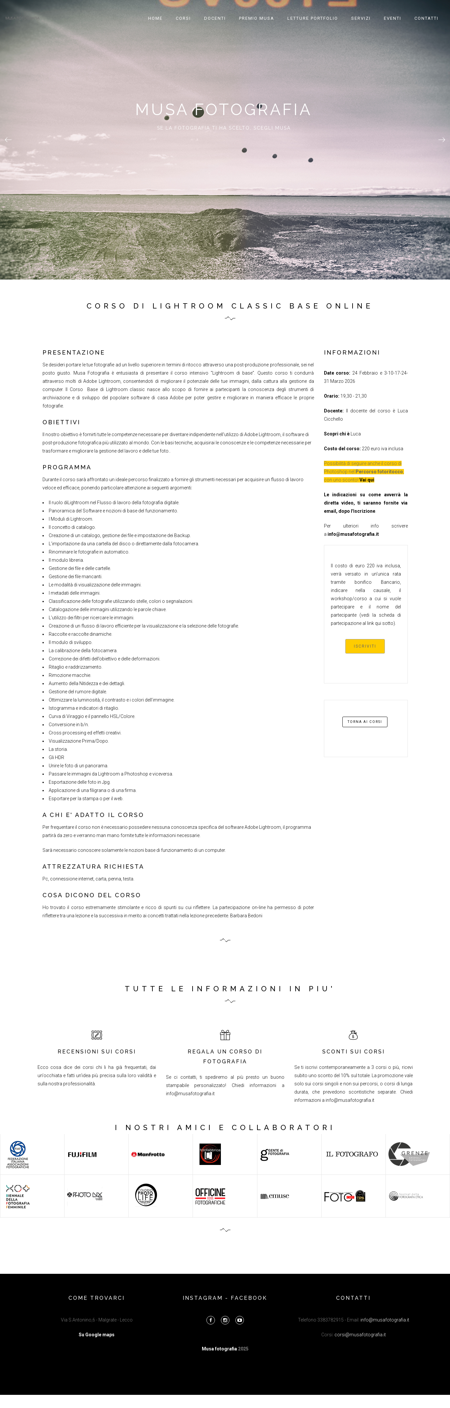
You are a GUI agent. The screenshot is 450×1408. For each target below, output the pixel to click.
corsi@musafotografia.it (360, 1334)
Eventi (392, 18)
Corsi (183, 18)
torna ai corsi (365, 722)
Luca (355, 433)
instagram (203, 1298)
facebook (249, 1298)
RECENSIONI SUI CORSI (97, 1052)
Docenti (215, 18)
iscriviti (365, 646)
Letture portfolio (312, 18)
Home (155, 18)
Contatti (426, 18)
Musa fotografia (220, 1348)
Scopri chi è (337, 433)
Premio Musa (256, 18)
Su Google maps (97, 1334)
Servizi (361, 18)
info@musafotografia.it (190, 1093)
